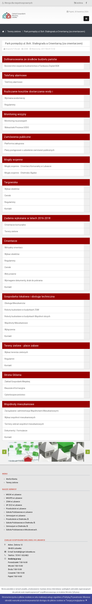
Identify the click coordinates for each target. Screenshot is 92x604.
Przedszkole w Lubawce (16, 508)
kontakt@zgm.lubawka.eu (24, 552)
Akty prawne (10, 274)
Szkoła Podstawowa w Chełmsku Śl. (20, 523)
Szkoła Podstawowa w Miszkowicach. (21, 530)
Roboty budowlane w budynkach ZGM (22, 310)
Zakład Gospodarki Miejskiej (17, 381)
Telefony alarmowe (13, 82)
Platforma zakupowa (14, 143)
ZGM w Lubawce (13, 501)
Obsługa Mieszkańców (15, 303)
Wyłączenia (10, 329)
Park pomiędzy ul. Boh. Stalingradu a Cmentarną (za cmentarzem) (54, 31)
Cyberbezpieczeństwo (15, 395)
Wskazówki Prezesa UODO (17, 127)
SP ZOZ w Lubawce (14, 505)
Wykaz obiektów (12, 189)
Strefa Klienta (11, 479)
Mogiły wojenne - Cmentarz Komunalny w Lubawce (28, 166)
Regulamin (9, 359)
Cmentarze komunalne (15, 225)
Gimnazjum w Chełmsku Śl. (17, 526)
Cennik (8, 195)
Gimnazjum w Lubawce (15, 516)
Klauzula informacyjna (15, 388)
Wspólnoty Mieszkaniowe (16, 323)
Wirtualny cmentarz (14, 247)
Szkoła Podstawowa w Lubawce (19, 512)
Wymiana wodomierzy (15, 98)
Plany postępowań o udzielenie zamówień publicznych (29, 150)
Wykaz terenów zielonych (16, 352)
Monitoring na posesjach (16, 121)
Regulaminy (10, 105)
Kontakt (8, 209)
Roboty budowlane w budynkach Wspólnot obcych (27, 316)
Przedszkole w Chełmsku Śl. (17, 519)
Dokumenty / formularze (16, 430)
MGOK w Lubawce (13, 494)
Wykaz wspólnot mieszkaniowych (20, 417)
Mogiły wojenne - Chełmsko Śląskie (21, 173)
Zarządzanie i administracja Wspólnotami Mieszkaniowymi (32, 411)
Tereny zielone (14, 31)
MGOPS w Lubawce (14, 498)
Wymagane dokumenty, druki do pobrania (24, 280)
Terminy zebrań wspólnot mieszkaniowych (24, 424)
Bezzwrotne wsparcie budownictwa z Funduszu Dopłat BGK (32, 66)
